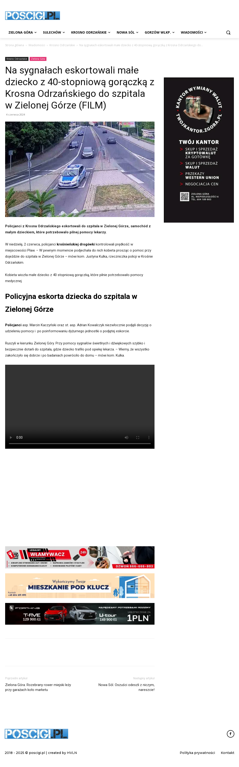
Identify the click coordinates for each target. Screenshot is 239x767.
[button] (228, 32)
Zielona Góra (38, 58)
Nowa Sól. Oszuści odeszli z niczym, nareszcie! (126, 687)
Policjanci (13, 325)
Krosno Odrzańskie (62, 45)
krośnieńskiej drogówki (76, 244)
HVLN (72, 753)
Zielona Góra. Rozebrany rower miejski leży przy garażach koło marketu (38, 687)
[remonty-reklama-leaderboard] (80, 585)
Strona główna (14, 45)
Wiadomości (36, 45)
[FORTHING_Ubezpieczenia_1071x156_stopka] (80, 614)
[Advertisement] (80, 501)
